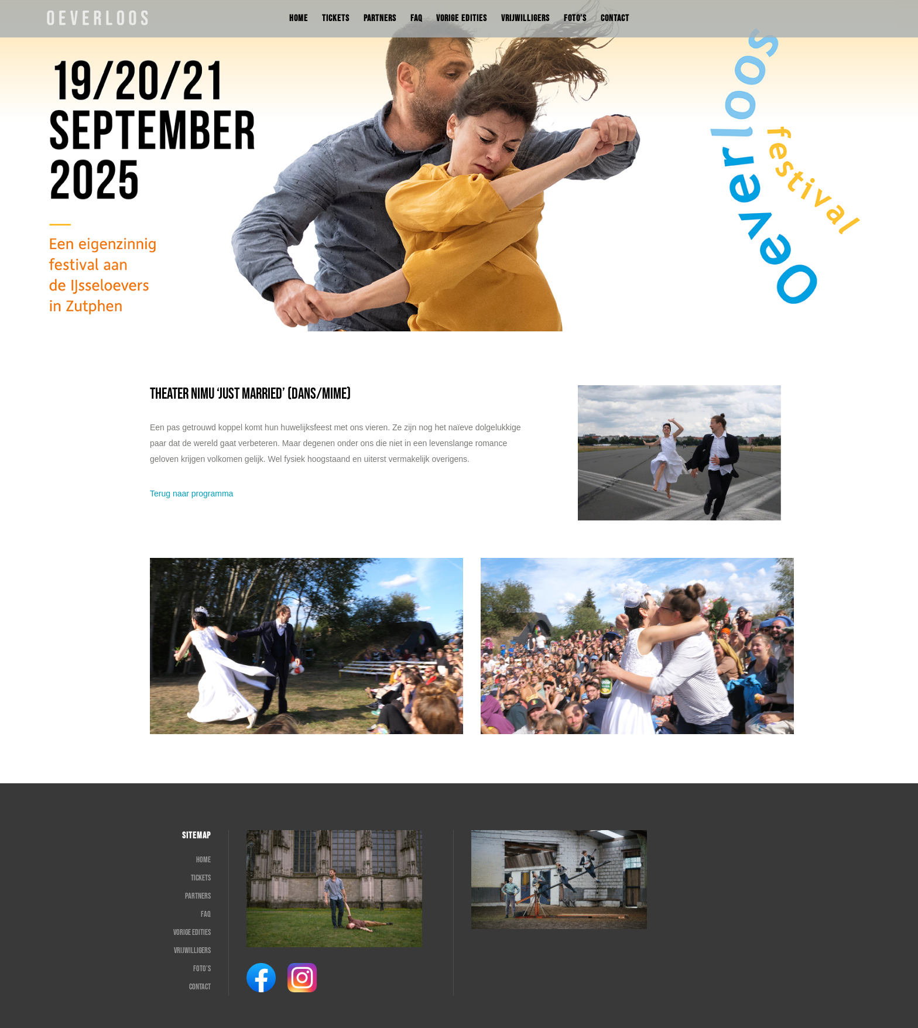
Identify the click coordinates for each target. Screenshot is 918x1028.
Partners (198, 896)
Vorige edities (192, 932)
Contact (200, 987)
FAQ (206, 914)
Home (203, 860)
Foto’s (202, 969)
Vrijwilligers (192, 950)
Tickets (201, 878)
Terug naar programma (191, 493)
